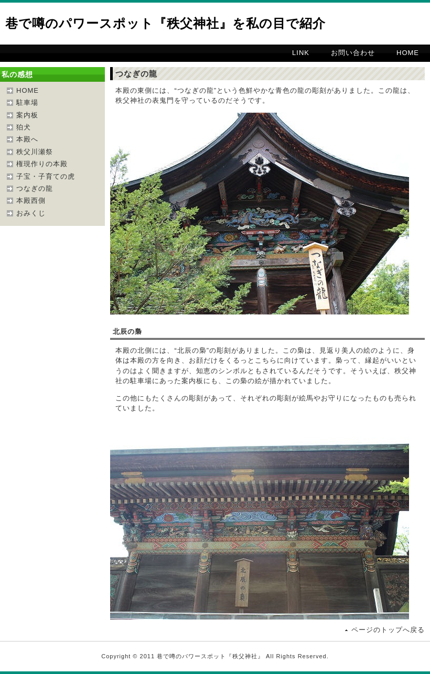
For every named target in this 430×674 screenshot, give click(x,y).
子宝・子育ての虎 (45, 176)
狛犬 (23, 127)
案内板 (27, 115)
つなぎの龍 (34, 188)
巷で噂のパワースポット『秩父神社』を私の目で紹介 (165, 23)
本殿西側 (31, 200)
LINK (300, 53)
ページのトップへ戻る (388, 630)
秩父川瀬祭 (34, 152)
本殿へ (27, 139)
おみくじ (31, 213)
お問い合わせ (353, 53)
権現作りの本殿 (42, 164)
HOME (407, 53)
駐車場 (27, 102)
